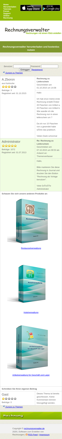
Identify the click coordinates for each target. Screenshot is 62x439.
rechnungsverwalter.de (34, 428)
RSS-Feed (33, 434)
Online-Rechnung (8, 17)
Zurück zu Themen (13, 73)
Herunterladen (9, 7)
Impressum (44, 434)
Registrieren (37, 69)
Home (6, 4)
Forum (6, 11)
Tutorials (7, 9)
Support (7, 13)
